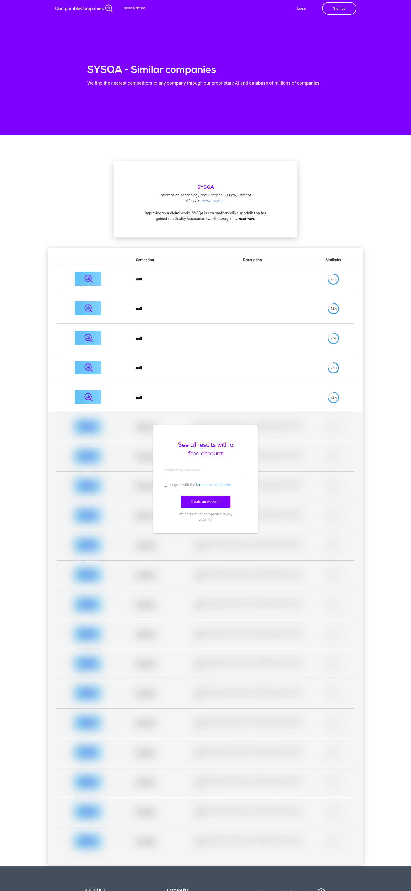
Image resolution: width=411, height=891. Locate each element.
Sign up (339, 8)
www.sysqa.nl (213, 201)
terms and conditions (213, 485)
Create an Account (206, 501)
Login (301, 8)
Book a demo (134, 8)
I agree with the (197, 484)
